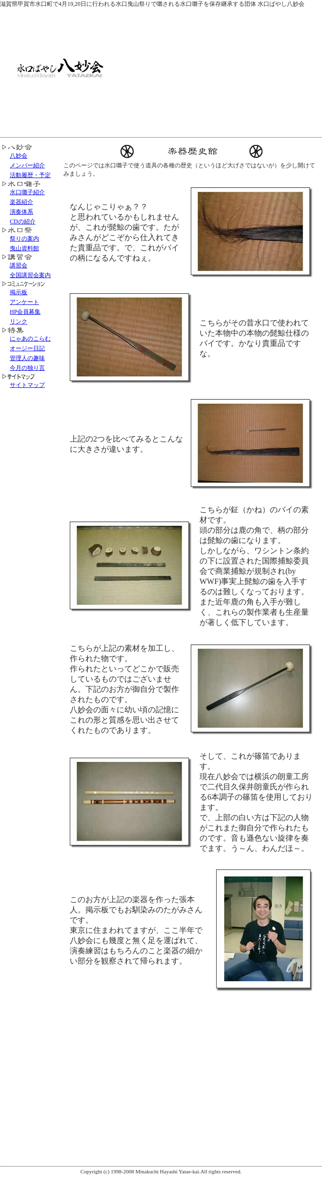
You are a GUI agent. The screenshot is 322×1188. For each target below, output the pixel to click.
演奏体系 (21, 211)
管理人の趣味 (27, 358)
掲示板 (18, 292)
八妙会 (18, 155)
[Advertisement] (229, 71)
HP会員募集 (25, 311)
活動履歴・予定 (30, 175)
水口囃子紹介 (27, 192)
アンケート (24, 302)
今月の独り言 (27, 367)
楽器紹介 (21, 202)
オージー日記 (27, 348)
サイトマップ (27, 385)
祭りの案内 (24, 238)
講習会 (18, 265)
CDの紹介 (23, 221)
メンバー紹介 (27, 165)
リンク (18, 321)
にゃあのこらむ (30, 338)
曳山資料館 (24, 248)
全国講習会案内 (30, 275)
